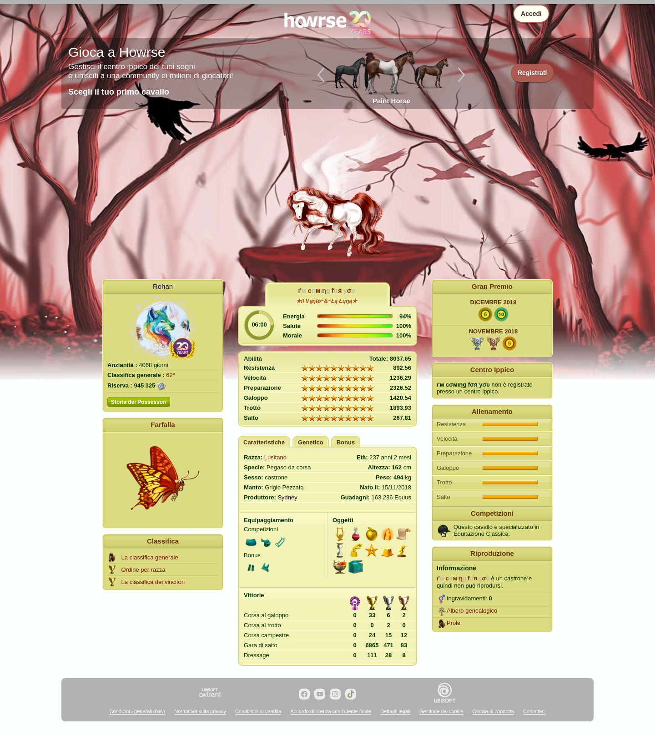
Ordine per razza (143, 569)
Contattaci (534, 711)
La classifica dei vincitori (153, 582)
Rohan (163, 286)
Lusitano (275, 457)
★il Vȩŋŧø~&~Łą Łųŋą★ (326, 301)
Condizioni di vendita (258, 711)
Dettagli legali (395, 711)
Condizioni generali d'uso (138, 711)
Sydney (287, 497)
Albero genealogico (472, 610)
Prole (453, 622)
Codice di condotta (493, 711)
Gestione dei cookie (441, 711)
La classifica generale (149, 557)
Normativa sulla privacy (200, 711)
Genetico (310, 442)
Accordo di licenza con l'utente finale (330, 711)
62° (170, 375)
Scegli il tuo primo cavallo (118, 91)
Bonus (346, 442)
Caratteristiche (264, 442)
